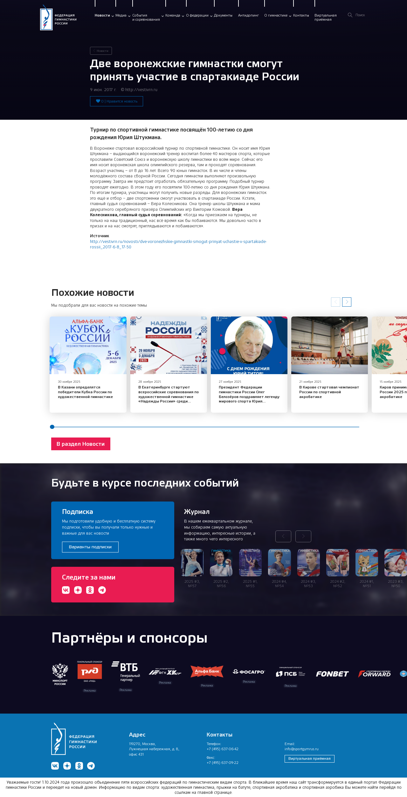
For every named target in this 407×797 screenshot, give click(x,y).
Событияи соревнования (146, 17)
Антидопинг (248, 15)
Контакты (301, 15)
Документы (223, 15)
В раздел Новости (81, 442)
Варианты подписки (90, 545)
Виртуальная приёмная (309, 757)
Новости (102, 15)
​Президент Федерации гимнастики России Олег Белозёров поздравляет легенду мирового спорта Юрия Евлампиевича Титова (244, 395)
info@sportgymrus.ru (302, 748)
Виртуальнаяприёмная (325, 17)
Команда (172, 15)
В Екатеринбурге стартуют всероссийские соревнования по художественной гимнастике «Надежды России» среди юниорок (163, 395)
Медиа (121, 15)
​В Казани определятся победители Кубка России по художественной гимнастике (85, 390)
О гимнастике (275, 15)
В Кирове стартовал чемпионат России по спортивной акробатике (316, 390)
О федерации (197, 15)
